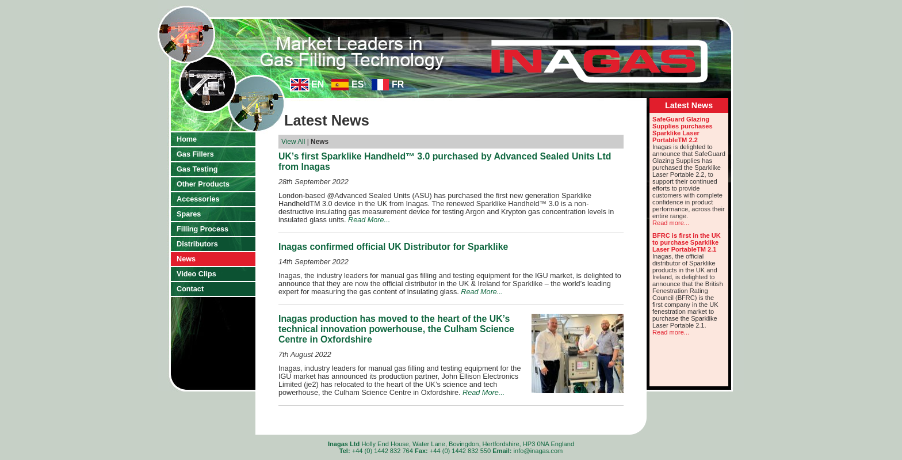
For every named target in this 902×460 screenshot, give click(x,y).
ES (357, 84)
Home (187, 139)
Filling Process (202, 229)
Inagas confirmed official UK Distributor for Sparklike (393, 247)
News (186, 259)
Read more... (670, 222)
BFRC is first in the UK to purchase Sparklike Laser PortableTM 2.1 (686, 242)
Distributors (197, 244)
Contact (190, 289)
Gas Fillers (195, 154)
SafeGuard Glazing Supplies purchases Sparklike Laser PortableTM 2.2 (682, 129)
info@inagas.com (538, 450)
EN (317, 84)
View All (293, 142)
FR (398, 84)
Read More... (369, 220)
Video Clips (196, 274)
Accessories (198, 199)
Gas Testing (197, 169)
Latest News (689, 105)
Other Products (203, 184)
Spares (189, 214)
